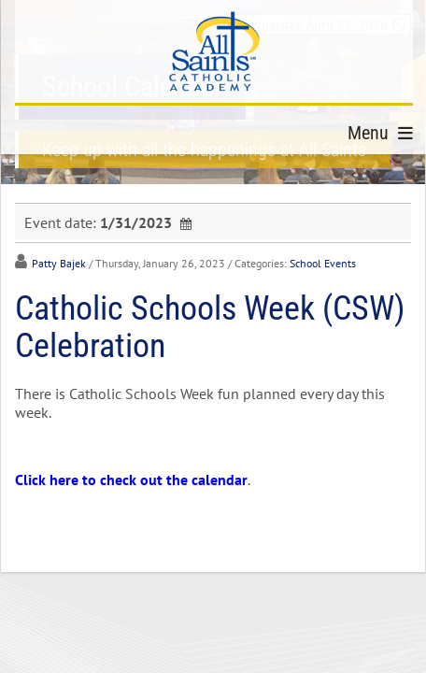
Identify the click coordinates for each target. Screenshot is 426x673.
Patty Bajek (59, 263)
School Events (323, 263)
